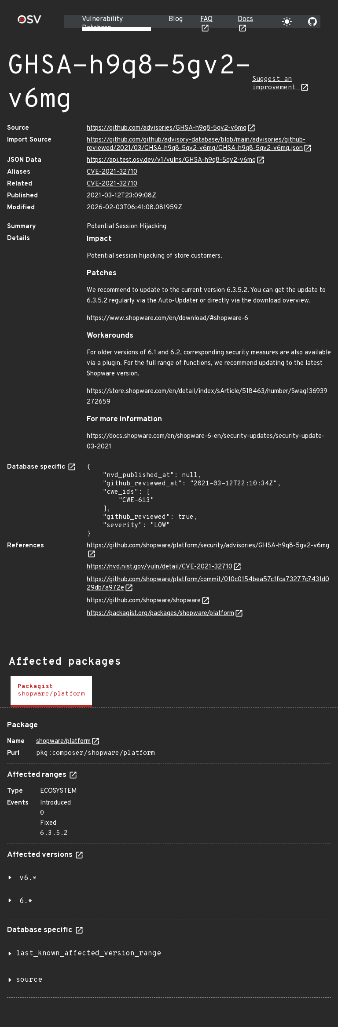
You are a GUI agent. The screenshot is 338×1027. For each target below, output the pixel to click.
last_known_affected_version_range (88, 953)
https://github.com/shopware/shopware (144, 601)
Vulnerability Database (102, 24)
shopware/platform (63, 741)
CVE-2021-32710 (112, 172)
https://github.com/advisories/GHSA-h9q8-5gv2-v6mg (166, 128)
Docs (245, 19)
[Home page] (29, 22)
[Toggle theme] (287, 21)
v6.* (28, 878)
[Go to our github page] (312, 21)
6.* (26, 901)
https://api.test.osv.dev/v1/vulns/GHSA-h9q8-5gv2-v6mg (171, 160)
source (29, 980)
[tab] (51, 691)
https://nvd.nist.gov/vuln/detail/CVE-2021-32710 (159, 567)
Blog (176, 19)
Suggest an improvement (276, 83)
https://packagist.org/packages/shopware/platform (160, 613)
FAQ (206, 19)
